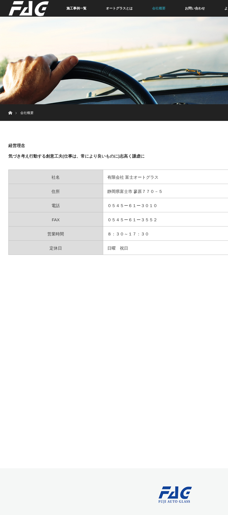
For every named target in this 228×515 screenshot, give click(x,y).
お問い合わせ (195, 8)
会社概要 (158, 8)
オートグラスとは (119, 8)
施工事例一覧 (76, 8)
